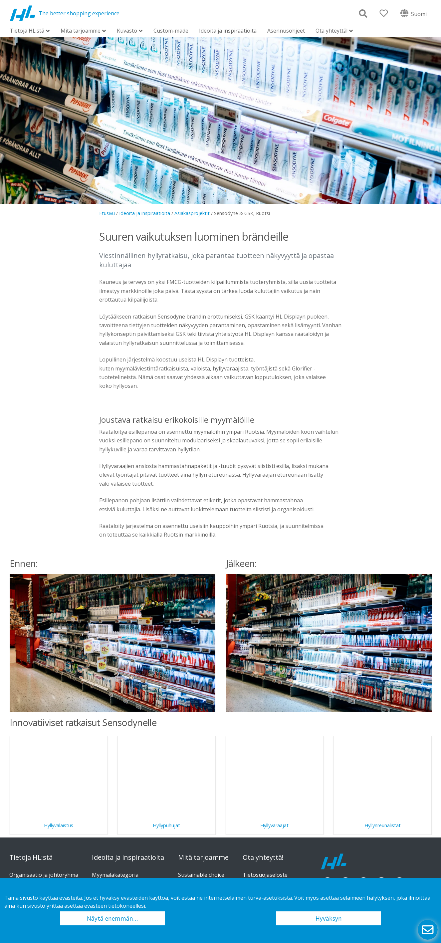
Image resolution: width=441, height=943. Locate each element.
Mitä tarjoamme (81, 31)
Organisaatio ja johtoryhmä (43, 874)
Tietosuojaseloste (265, 874)
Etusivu (107, 213)
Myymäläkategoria (115, 874)
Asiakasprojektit (192, 213)
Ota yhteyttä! (331, 31)
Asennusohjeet (286, 30)
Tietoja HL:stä (27, 31)
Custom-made (170, 30)
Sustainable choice (201, 874)
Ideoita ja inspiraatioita (228, 30)
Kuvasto (127, 31)
